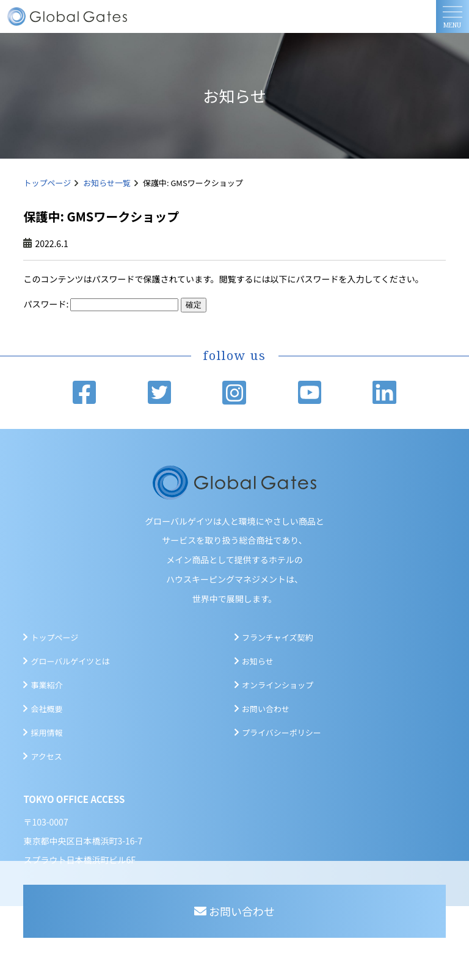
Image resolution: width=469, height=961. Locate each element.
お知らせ (258, 661)
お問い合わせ (265, 709)
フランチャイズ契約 (277, 637)
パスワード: (100, 304)
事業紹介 (46, 685)
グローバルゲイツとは (70, 661)
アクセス (46, 756)
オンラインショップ (277, 685)
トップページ (47, 183)
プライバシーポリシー (281, 732)
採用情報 (46, 732)
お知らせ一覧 (107, 183)
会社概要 (46, 709)
